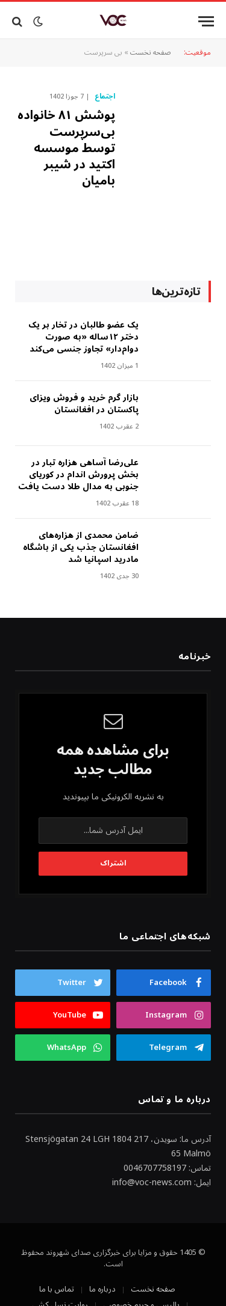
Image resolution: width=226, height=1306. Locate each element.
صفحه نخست (150, 52)
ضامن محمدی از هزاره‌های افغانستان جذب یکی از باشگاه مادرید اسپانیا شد (81, 547)
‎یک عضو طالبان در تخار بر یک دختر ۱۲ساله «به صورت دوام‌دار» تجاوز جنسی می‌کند (83, 337)
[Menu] (206, 21)
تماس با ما (56, 1289)
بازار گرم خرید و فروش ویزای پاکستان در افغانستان (84, 403)
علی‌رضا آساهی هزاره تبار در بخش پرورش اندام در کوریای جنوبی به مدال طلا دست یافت (78, 474)
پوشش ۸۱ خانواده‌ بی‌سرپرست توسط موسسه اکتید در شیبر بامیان (66, 148)
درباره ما (102, 1289)
